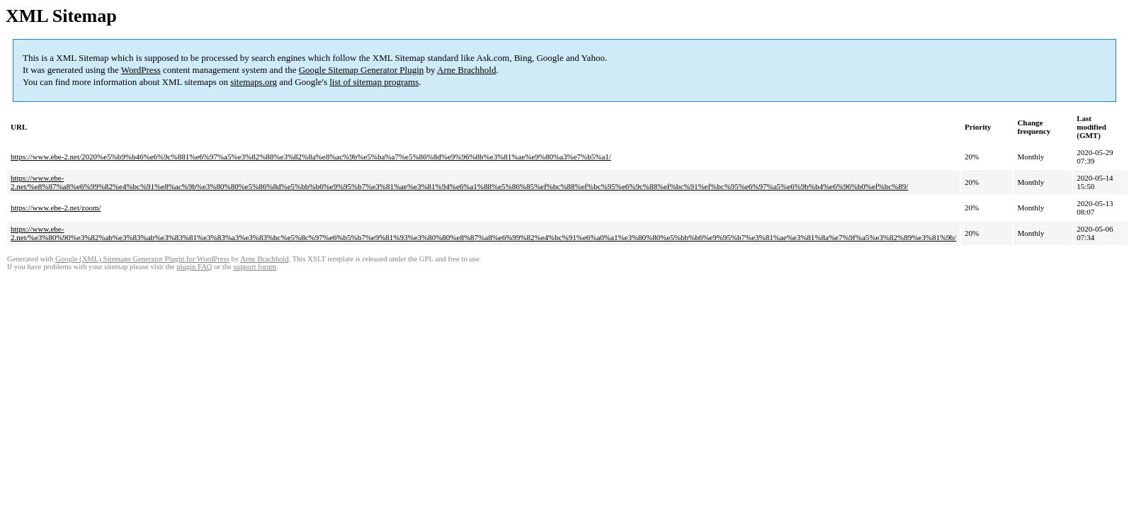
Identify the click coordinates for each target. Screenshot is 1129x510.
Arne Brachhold (466, 69)
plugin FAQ (194, 267)
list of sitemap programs (374, 81)
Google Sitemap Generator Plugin (361, 69)
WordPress (141, 69)
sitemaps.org (253, 81)
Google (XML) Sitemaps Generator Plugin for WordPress (142, 259)
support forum (254, 267)
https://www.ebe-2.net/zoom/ (56, 207)
